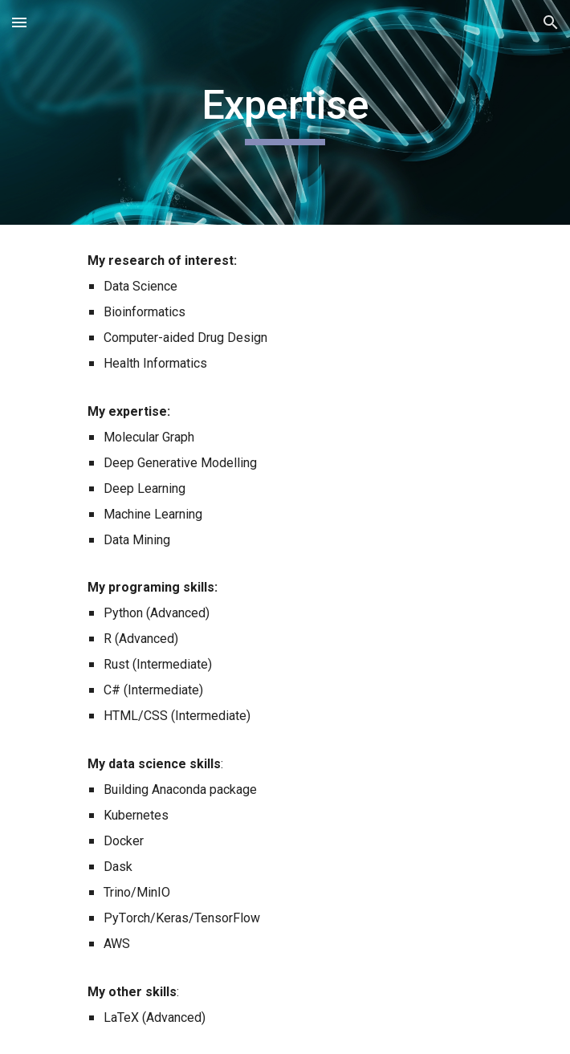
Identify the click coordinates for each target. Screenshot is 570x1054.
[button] (19, 22)
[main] (284, 112)
